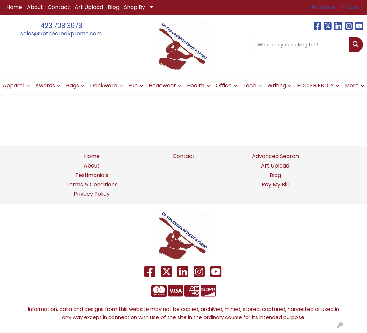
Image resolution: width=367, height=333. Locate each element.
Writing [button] (276, 85)
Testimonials (91, 175)
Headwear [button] (162, 85)
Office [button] (224, 85)
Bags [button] (72, 85)
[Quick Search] (299, 44)
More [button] (352, 85)
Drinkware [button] (103, 85)
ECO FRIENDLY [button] (315, 85)
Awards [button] (45, 85)
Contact (59, 7)
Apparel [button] (13, 85)
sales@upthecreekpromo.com (61, 33)
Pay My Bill (275, 184)
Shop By (134, 7)
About (35, 7)
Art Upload (89, 7)
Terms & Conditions (92, 184)
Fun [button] (133, 85)
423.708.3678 (61, 25)
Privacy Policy (92, 194)
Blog (113, 7)
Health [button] (195, 85)
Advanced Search (275, 156)
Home (14, 7)
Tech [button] (249, 85)
